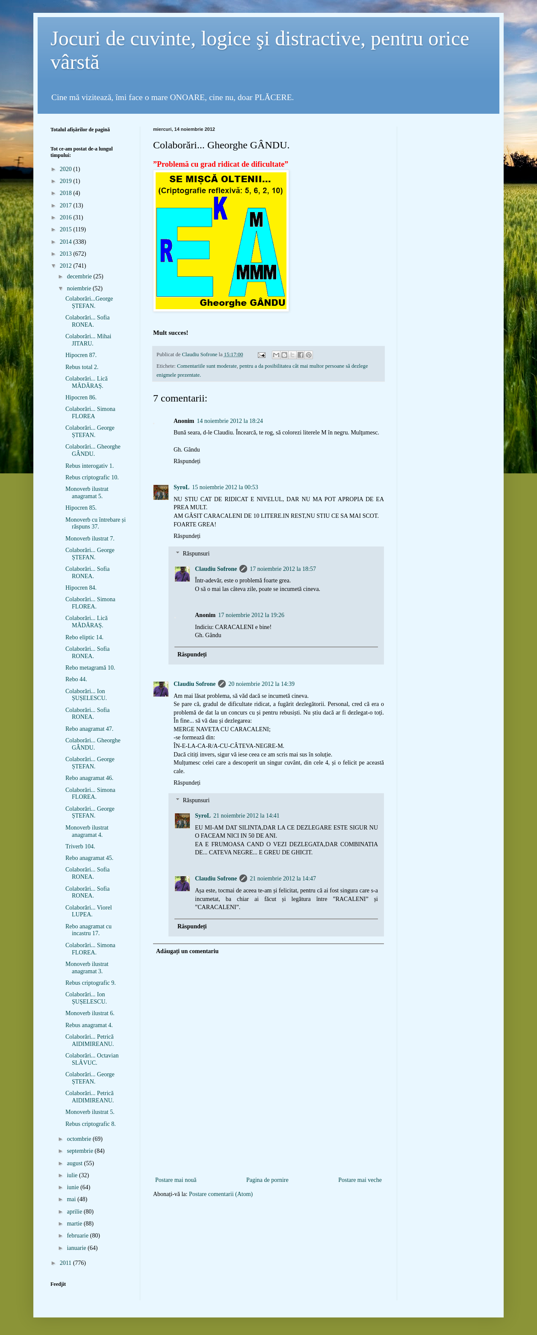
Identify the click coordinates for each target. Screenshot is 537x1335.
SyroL (181, 487)
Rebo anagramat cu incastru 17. (88, 930)
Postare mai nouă (175, 1180)
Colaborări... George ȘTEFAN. (90, 431)
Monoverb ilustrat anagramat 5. (87, 492)
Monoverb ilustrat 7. (90, 538)
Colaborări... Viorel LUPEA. (88, 911)
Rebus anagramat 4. (89, 1025)
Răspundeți (187, 461)
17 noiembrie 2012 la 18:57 (283, 569)
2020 (67, 169)
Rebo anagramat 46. (89, 778)
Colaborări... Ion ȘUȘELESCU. (86, 695)
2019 (67, 181)
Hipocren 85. (81, 508)
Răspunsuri (196, 553)
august (75, 1163)
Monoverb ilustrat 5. (90, 1112)
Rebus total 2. (81, 367)
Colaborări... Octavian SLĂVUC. (91, 1059)
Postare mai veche (360, 1180)
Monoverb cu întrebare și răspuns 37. (95, 523)
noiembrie (79, 288)
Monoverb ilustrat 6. (90, 1013)
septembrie (80, 1151)
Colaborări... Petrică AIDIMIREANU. (89, 1040)
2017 (67, 205)
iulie (73, 1175)
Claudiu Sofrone (216, 569)
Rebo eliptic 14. (84, 637)
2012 (67, 266)
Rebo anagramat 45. (89, 858)
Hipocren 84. (81, 588)
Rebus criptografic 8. (90, 1124)
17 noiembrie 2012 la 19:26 (251, 615)
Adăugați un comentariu (187, 951)
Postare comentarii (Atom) (221, 1194)
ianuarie (77, 1248)
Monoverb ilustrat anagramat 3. (87, 968)
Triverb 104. (80, 846)
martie (75, 1223)
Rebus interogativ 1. (89, 466)
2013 (67, 254)
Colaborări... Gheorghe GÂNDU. (93, 450)
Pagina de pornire (267, 1180)
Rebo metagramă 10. (90, 668)
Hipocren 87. (81, 355)
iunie (73, 1187)
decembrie (80, 276)
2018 (67, 193)
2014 (67, 242)
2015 (67, 229)
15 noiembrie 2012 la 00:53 (225, 487)
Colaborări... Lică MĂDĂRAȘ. (86, 382)
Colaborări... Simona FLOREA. (90, 603)
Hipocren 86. (81, 397)
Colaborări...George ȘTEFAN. (89, 302)
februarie (78, 1235)
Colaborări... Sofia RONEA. (87, 321)
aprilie (75, 1211)
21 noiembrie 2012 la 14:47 (283, 878)
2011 (66, 1263)
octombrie (79, 1139)
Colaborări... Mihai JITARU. (88, 340)
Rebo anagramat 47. (89, 729)
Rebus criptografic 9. (90, 983)
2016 (67, 217)
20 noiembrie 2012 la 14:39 (261, 684)
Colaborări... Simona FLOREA (90, 412)
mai (72, 1199)
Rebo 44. (76, 679)
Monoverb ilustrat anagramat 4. (87, 831)
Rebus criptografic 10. (92, 477)
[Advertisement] (268, 1161)
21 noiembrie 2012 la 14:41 (246, 815)
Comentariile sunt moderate (207, 366)
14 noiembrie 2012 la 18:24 (230, 421)
